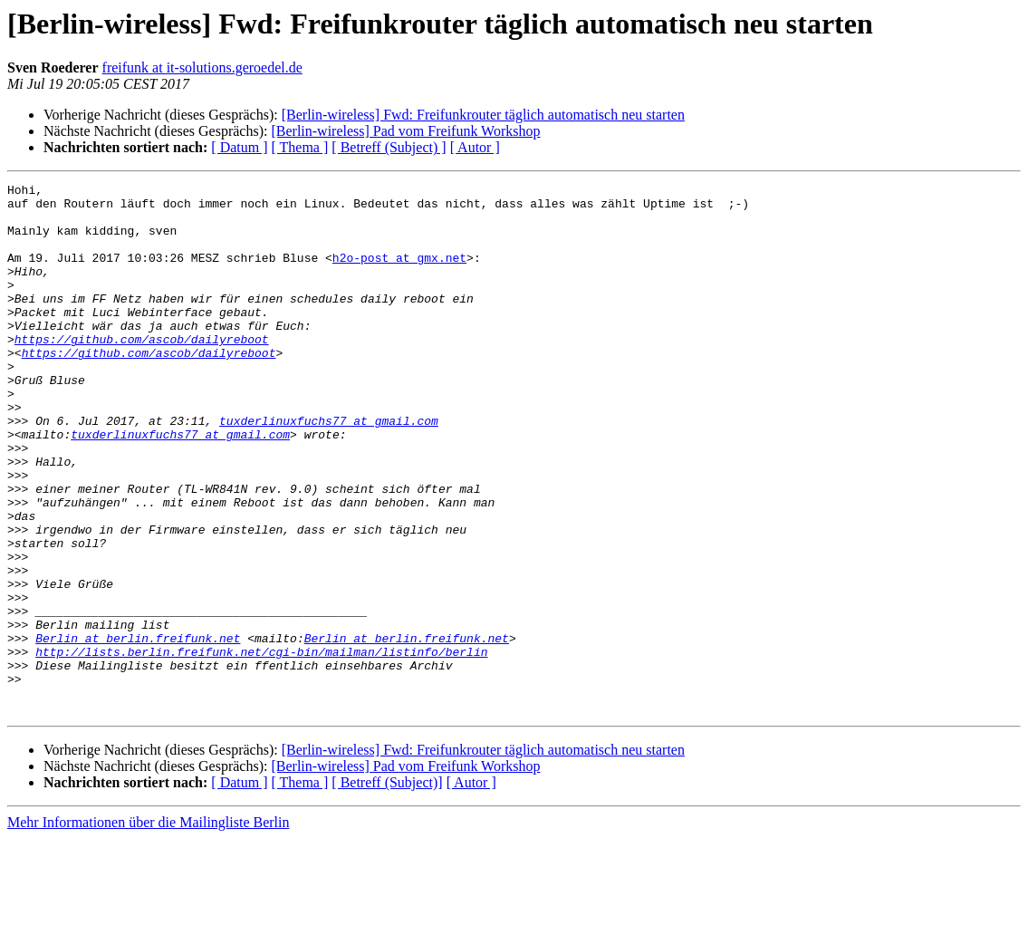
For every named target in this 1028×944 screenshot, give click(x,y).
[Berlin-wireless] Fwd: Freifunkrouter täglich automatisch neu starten (483, 114)
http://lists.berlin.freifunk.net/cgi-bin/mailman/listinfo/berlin (261, 746)
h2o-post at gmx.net (399, 273)
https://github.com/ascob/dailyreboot (141, 371)
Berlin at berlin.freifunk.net (137, 730)
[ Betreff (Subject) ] (388, 147)
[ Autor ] (475, 147)
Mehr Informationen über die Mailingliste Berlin (148, 928)
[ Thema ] (300, 147)
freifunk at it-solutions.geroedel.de (202, 67)
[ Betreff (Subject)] (386, 888)
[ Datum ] (239, 147)
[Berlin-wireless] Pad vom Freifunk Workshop (405, 131)
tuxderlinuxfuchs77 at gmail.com (328, 469)
